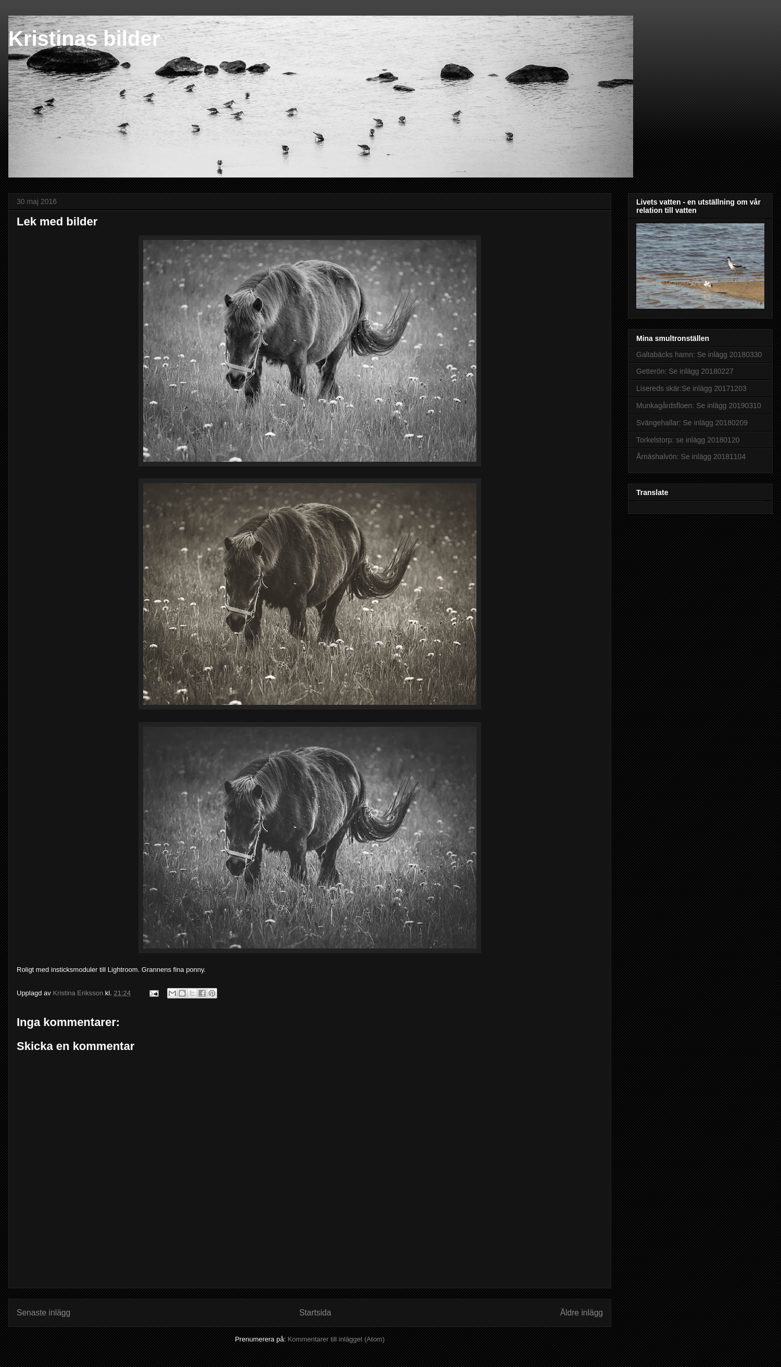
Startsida (315, 1312)
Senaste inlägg (43, 1312)
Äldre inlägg (581, 1312)
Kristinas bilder (84, 38)
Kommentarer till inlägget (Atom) (335, 1339)
